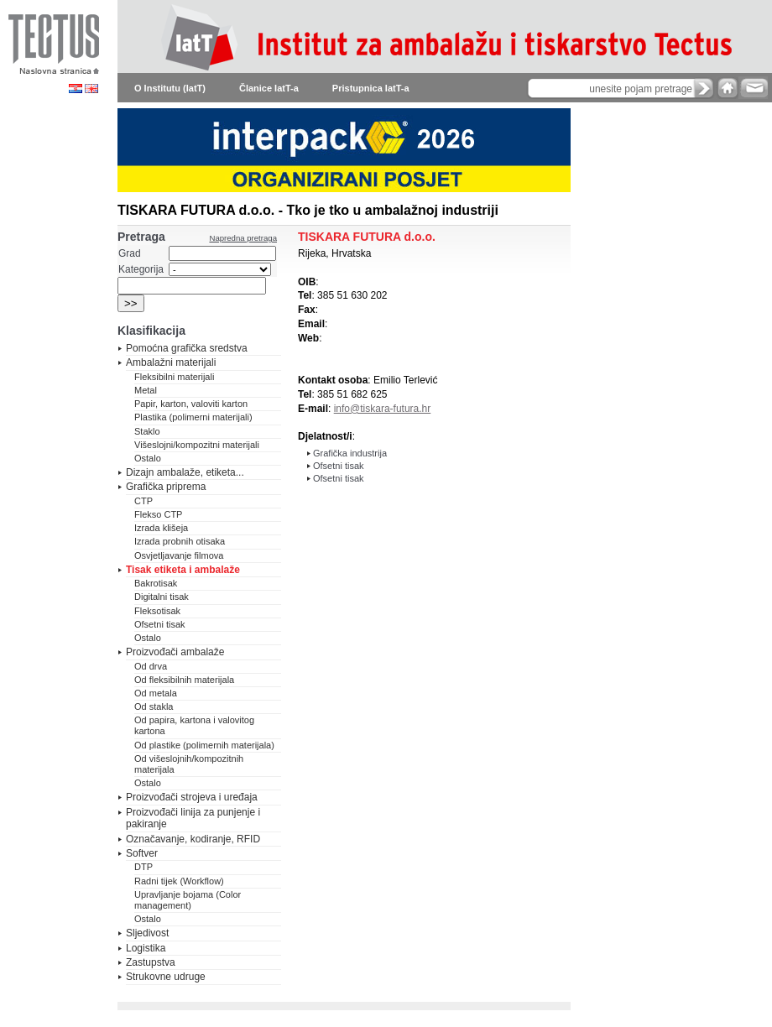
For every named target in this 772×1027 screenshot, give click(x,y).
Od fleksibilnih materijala (184, 680)
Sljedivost (147, 933)
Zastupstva (150, 962)
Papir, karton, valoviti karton (191, 404)
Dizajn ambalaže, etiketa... (185, 472)
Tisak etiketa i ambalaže (183, 570)
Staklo (147, 431)
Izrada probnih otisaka (179, 541)
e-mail (753, 87)
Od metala (155, 693)
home (727, 87)
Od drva (150, 666)
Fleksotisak (157, 611)
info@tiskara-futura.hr (382, 408)
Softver (142, 853)
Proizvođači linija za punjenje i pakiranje (193, 818)
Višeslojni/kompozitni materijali (196, 445)
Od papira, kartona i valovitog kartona (194, 725)
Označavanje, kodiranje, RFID (193, 839)
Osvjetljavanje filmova (178, 555)
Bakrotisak (155, 583)
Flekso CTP (158, 514)
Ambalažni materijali (171, 362)
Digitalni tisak (161, 597)
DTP (143, 867)
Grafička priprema (166, 487)
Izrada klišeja (161, 528)
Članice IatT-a (269, 88)
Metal (145, 390)
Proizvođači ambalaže (175, 652)
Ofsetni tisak (159, 624)
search (704, 88)
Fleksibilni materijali (174, 377)
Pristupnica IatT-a (370, 88)
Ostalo (147, 458)
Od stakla (153, 706)
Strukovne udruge (166, 977)
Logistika (145, 948)
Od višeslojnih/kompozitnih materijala (188, 763)
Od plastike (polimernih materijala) (204, 745)
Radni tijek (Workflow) (179, 881)
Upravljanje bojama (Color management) (187, 899)
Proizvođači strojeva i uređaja (192, 797)
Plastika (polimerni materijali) (193, 417)
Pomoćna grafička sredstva (187, 348)
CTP (143, 501)
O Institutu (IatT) (170, 88)
